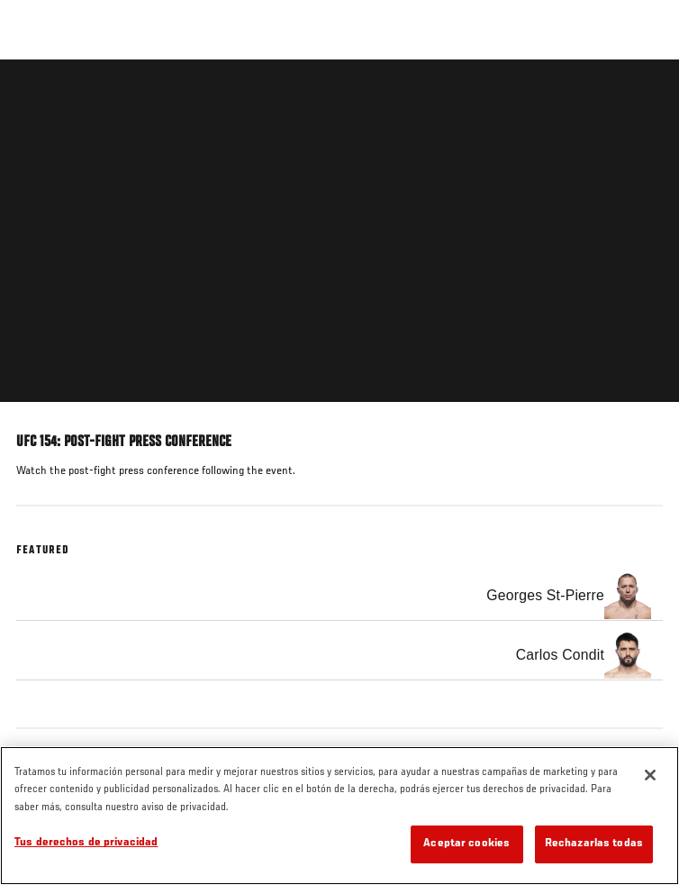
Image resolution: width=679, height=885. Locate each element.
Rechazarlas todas (594, 844)
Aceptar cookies (466, 844)
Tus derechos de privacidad (86, 843)
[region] (339, 815)
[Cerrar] (650, 775)
